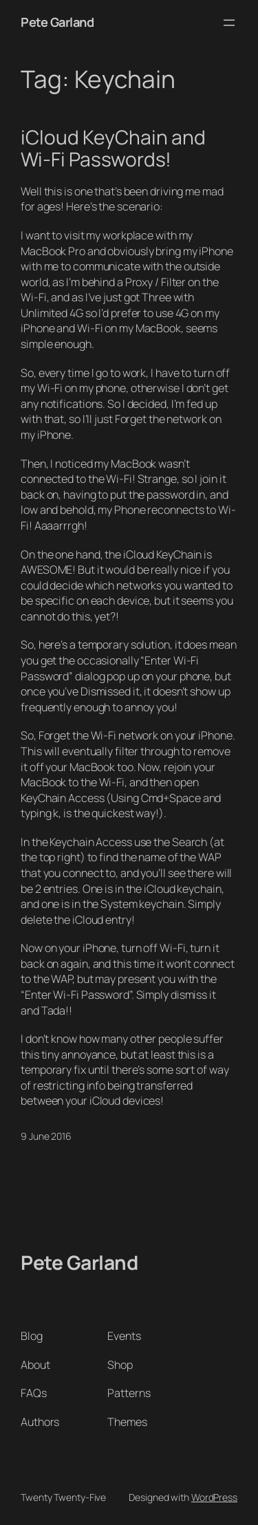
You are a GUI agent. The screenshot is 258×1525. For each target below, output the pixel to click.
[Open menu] (229, 22)
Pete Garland (57, 22)
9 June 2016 (46, 1136)
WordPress (214, 1497)
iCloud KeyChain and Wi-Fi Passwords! (113, 148)
